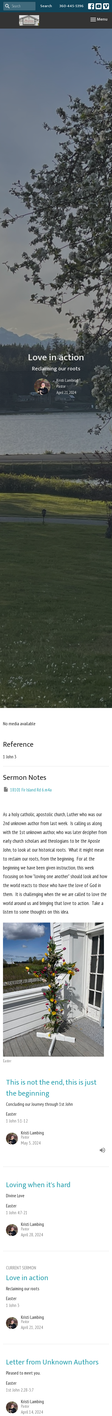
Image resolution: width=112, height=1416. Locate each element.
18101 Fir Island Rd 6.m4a (27, 789)
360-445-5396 (71, 6)
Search (46, 6)
